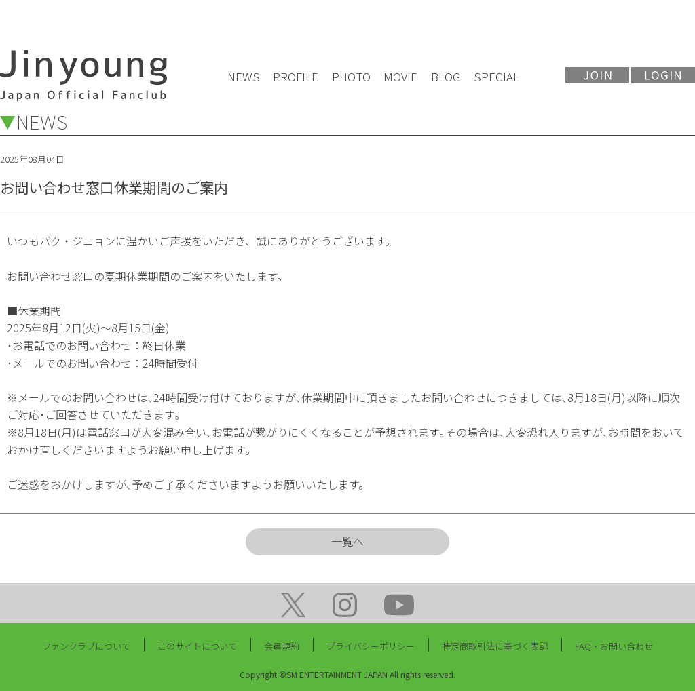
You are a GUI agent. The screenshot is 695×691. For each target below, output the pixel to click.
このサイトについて (197, 645)
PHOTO (351, 76)
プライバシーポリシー (370, 645)
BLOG (445, 76)
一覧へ (347, 541)
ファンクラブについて (86, 645)
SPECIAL (496, 76)
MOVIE (400, 76)
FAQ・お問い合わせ (614, 645)
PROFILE (295, 76)
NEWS (243, 76)
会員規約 (281, 645)
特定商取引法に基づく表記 (495, 645)
